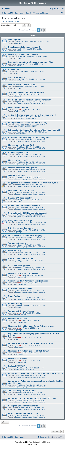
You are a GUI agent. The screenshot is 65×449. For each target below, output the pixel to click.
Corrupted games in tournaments (23, 406)
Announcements (21, 277)
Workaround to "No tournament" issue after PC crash (32, 398)
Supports (18, 51)
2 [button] (41, 30)
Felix (18, 94)
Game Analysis (15, 296)
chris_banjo (21, 222)
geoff (18, 102)
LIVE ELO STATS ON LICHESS (21, 190)
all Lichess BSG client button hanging (25, 236)
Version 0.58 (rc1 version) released (23, 273)
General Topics (20, 133)
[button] (44, 30)
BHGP (19, 154)
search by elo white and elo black (23, 55)
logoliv (19, 49)
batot (18, 185)
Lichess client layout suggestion (22, 168)
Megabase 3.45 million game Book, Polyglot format (31, 326)
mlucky (19, 177)
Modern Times (22, 230)
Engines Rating (15, 303)
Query (17, 73)
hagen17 (20, 260)
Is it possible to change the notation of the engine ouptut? (34, 130)
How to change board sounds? (22, 258)
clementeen (21, 56)
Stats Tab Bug (14, 251)
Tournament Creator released (21, 311)
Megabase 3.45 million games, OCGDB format (28, 351)
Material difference (16, 175)
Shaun (19, 392)
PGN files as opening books (20, 228)
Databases (19, 347)
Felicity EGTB (20, 111)
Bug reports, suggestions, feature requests (30, 103)
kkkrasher (20, 64)
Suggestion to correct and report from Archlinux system (33, 183)
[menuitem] (7, 8)
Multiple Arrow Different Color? (22, 85)
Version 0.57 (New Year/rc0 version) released (28, 281)
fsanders (20, 252)
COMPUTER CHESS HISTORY (26, 118)
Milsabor (20, 245)
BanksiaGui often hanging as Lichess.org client (29, 137)
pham (19, 109)
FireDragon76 (22, 132)
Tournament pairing (17, 243)
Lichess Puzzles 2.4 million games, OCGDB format (30, 343)
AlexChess (21, 117)
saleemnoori (21, 298)
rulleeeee (20, 71)
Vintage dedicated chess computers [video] (27, 122)
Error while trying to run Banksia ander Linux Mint (30, 62)
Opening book (14, 39)
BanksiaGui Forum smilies (20, 288)
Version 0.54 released (17, 358)
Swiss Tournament (16, 77)
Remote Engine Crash (18, 153)
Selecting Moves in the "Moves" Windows (26, 92)
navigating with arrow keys (20, 220)
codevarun (20, 87)
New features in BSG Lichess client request (27, 213)
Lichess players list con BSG (21, 145)
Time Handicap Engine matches (22, 391)
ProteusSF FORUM (16, 366)
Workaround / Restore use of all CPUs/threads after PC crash (35, 373)
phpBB (25, 442)
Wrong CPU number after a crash (23, 413)
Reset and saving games (19, 266)
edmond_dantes (22, 41)
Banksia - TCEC (15, 70)
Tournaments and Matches (24, 369)
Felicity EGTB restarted (18, 107)
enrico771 (20, 79)
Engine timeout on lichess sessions (24, 205)
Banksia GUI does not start (20, 198)
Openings (18, 43)
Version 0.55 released (17, 319)
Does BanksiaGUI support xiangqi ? (24, 47)
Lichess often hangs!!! (18, 160)
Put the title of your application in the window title (30, 100)
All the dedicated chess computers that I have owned (32, 115)
